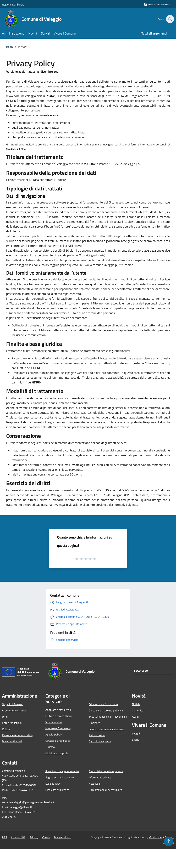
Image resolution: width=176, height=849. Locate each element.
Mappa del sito (62, 837)
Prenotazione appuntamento (62, 771)
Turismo (50, 747)
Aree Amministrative (14, 710)
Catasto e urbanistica (57, 741)
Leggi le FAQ (52, 784)
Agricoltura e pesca (100, 741)
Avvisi (135, 717)
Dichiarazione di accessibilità (105, 790)
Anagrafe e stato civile (58, 710)
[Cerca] (170, 19)
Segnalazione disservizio (59, 777)
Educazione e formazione (103, 704)
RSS (4, 837)
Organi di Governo (12, 704)
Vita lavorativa (53, 722)
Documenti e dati (12, 741)
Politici (6, 729)
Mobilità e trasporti (56, 753)
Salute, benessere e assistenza (106, 729)
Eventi (136, 740)
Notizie (136, 704)
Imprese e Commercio (57, 728)
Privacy (34, 837)
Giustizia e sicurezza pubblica (106, 710)
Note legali (95, 784)
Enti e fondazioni (12, 723)
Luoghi (136, 733)
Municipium (155, 837)
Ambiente (94, 723)
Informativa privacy (100, 777)
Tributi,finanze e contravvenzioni (108, 717)
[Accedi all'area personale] (156, 5)
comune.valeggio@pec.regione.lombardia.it (28, 802)
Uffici (5, 717)
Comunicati (138, 710)
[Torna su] (168, 841)
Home (9, 46)
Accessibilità (18, 837)
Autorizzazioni (97, 735)
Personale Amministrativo (17, 735)
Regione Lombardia (13, 4)
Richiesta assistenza (57, 790)
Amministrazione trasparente (106, 771)
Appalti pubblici (54, 734)
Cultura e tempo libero (58, 716)
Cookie (46, 837)
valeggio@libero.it (21, 807)
